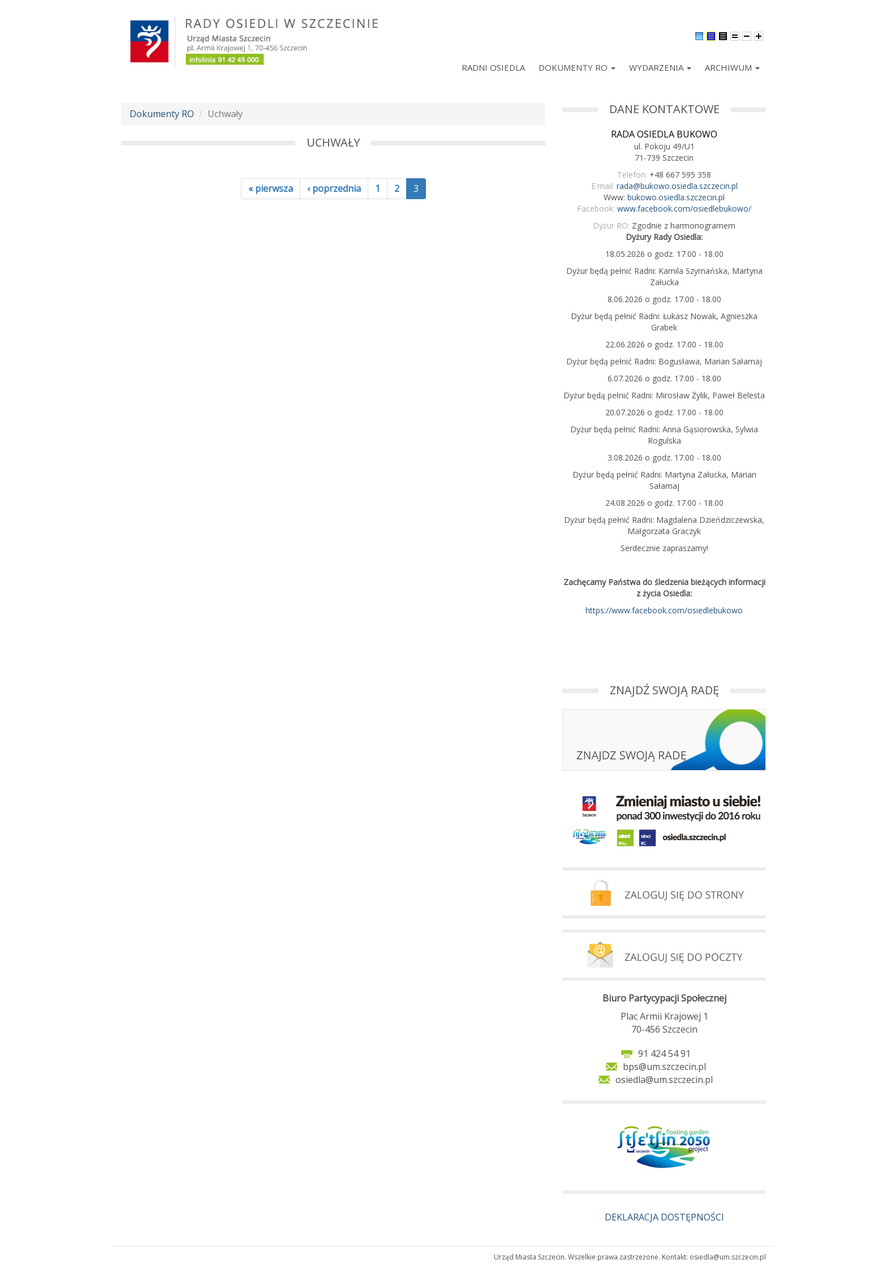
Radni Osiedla (493, 67)
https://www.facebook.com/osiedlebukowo (664, 610)
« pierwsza (270, 188)
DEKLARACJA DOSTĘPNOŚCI (664, 1217)
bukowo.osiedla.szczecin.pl (676, 197)
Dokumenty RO (577, 67)
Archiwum (732, 67)
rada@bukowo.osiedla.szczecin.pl (677, 185)
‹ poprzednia (334, 188)
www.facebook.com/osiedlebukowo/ (684, 208)
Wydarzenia (660, 67)
